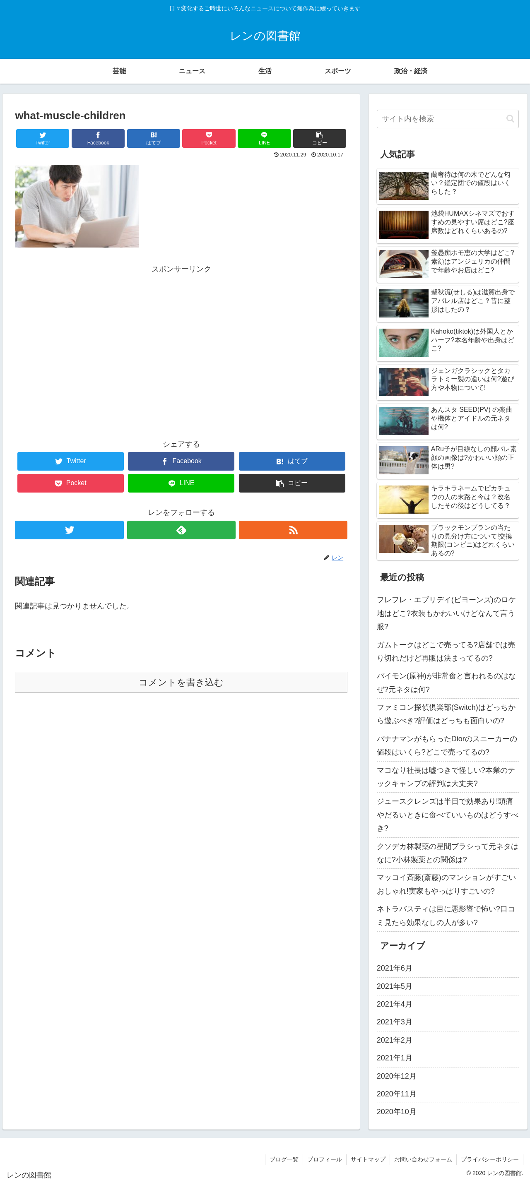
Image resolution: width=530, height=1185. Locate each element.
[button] (510, 118)
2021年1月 (394, 1058)
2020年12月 (397, 1076)
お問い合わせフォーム (423, 1159)
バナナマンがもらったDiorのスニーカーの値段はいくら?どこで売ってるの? (447, 745)
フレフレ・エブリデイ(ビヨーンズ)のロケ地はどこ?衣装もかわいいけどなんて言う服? (446, 613)
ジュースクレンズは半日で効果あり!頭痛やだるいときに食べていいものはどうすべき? (447, 814)
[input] (448, 119)
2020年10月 (397, 1112)
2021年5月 (394, 986)
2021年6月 (394, 968)
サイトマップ (368, 1159)
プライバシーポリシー (490, 1159)
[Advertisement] (181, 334)
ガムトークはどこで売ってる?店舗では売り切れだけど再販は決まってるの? (446, 651)
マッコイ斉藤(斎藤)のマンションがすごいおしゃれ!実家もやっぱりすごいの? (446, 884)
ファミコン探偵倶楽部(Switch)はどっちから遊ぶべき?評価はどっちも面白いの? (446, 714)
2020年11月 (397, 1094)
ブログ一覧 (284, 1159)
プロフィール (324, 1159)
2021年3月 (394, 1022)
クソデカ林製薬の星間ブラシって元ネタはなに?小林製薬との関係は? (447, 853)
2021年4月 (394, 1004)
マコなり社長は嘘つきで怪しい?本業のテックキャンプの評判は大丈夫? (446, 777)
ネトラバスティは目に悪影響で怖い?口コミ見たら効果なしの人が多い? (446, 915)
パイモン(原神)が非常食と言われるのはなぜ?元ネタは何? (446, 682)
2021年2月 (394, 1040)
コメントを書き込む (181, 682)
